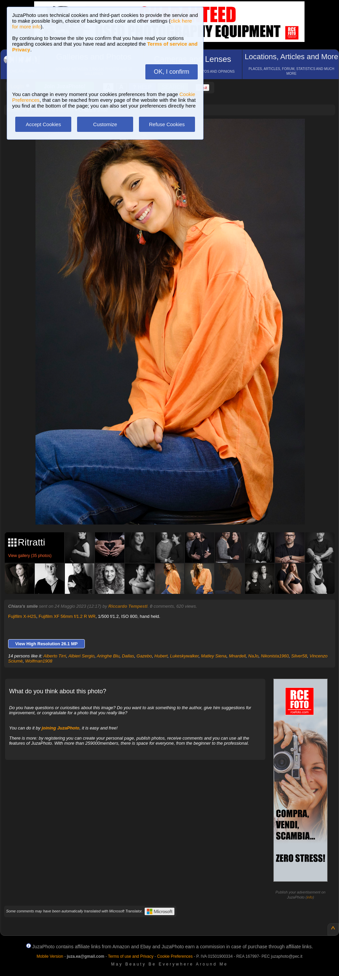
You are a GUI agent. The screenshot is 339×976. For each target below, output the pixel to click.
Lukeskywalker (184, 655)
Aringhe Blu (108, 655)
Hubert (161, 655)
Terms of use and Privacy (130, 956)
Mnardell (237, 655)
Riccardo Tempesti (128, 606)
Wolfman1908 (38, 661)
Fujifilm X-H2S (22, 616)
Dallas (128, 655)
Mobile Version (50, 956)
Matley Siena (213, 655)
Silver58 (299, 655)
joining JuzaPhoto (60, 727)
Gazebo (144, 655)
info (310, 897)
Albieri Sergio (81, 655)
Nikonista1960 (275, 655)
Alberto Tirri (54, 655)
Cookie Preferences (175, 956)
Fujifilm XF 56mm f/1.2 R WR (67, 616)
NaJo (253, 655)
